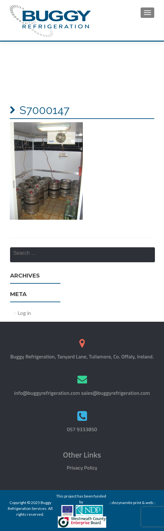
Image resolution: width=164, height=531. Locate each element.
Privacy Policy (82, 468)
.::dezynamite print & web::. (132, 502)
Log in (24, 313)
